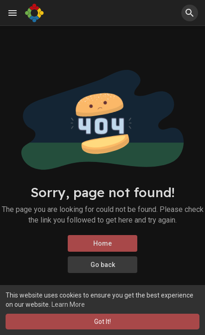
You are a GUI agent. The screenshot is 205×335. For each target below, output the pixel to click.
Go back (102, 264)
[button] (189, 13)
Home (102, 243)
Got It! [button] (102, 321)
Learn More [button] (68, 304)
